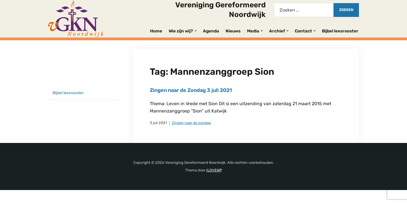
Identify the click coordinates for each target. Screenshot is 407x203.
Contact (303, 31)
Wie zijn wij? (181, 31)
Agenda (211, 31)
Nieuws (233, 31)
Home (156, 31)
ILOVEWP (214, 170)
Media (253, 31)
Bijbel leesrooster (340, 31)
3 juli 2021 (158, 123)
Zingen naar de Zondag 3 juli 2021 (191, 90)
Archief (277, 31)
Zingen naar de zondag (191, 123)
